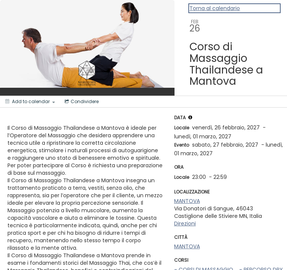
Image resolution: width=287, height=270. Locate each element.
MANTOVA (187, 201)
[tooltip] (190, 117)
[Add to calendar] (30, 101)
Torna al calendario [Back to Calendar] (214, 8)
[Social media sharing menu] (81, 101)
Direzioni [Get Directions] (185, 223)
